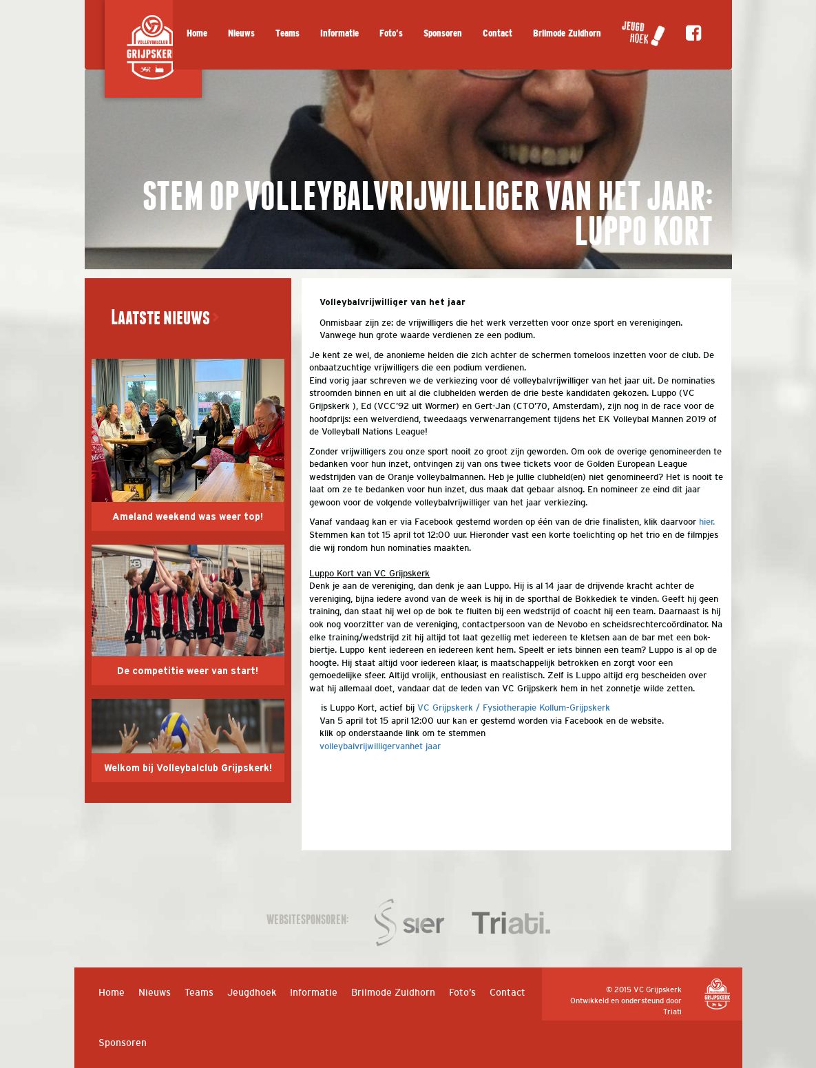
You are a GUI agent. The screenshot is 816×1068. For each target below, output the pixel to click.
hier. (707, 521)
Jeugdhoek (251, 992)
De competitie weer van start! (187, 671)
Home (197, 33)
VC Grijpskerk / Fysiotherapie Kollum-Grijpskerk (513, 707)
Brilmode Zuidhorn (567, 33)
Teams (287, 33)
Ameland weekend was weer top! (187, 517)
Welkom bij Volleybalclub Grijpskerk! (188, 768)
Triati (672, 1011)
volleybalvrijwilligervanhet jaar (380, 746)
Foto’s (391, 33)
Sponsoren (442, 33)
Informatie (339, 33)
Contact (497, 33)
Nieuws (241, 33)
